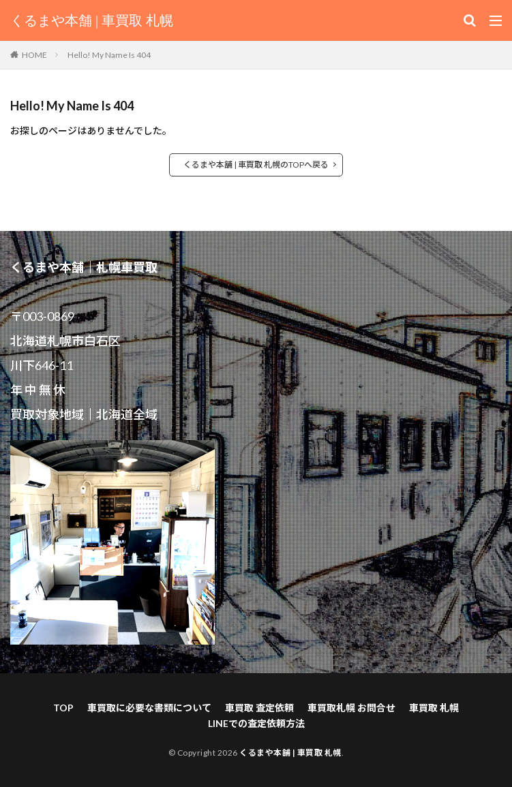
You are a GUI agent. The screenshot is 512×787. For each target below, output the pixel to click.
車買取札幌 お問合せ (351, 707)
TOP (63, 707)
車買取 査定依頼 (259, 707)
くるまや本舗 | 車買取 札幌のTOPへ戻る (256, 164)
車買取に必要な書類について (149, 707)
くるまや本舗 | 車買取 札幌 (91, 20)
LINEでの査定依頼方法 (256, 723)
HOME (34, 55)
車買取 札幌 (434, 707)
